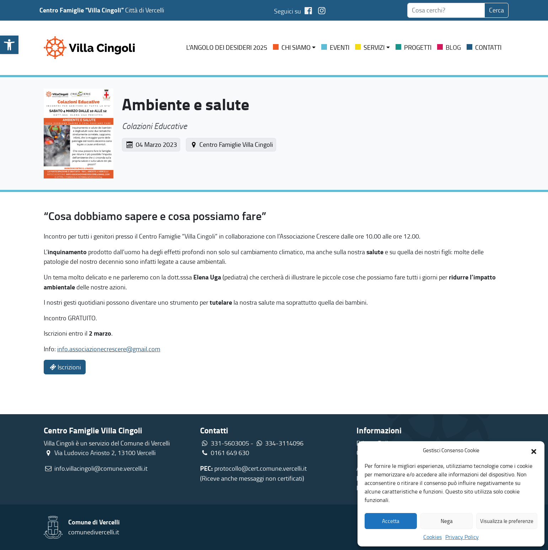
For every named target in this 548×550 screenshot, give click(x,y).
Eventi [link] (339, 47)
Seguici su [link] (294, 11)
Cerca (496, 10)
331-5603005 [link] (230, 443)
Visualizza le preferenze (506, 521)
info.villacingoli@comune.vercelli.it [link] (100, 468)
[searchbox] (446, 10)
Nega (447, 521)
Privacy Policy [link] (462, 537)
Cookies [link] (432, 537)
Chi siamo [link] (296, 47)
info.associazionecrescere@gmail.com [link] (108, 348)
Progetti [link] (417, 47)
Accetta (390, 521)
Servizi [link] (374, 47)
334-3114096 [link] (284, 443)
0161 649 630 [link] (224, 452)
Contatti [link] (488, 47)
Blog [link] (453, 47)
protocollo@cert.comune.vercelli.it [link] (260, 468)
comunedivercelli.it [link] (93, 531)
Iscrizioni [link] (64, 367)
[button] (533, 450)
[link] (9, 45)
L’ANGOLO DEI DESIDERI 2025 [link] (226, 47)
